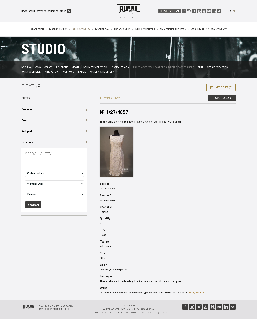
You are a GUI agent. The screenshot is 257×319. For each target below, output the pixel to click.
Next (117, 98)
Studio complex (81, 29)
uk (229, 11)
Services (41, 11)
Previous (107, 98)
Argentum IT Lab (61, 308)
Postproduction (58, 29)
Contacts (52, 11)
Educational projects (173, 29)
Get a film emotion (217, 67)
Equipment (62, 67)
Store (63, 11)
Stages (48, 67)
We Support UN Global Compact (209, 29)
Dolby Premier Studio (95, 67)
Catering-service (31, 72)
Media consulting (145, 29)
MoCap (75, 67)
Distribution (102, 29)
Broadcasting (122, 29)
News (24, 11)
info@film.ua (160, 312)
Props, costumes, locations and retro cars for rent (163, 67)
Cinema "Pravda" (120, 67)
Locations (27, 142)
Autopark (27, 131)
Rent (200, 67)
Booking (26, 67)
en (234, 11)
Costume (26, 109)
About (32, 11)
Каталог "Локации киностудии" (96, 72)
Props (25, 120)
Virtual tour (51, 72)
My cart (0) (224, 87)
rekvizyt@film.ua (196, 292)
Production (37, 29)
